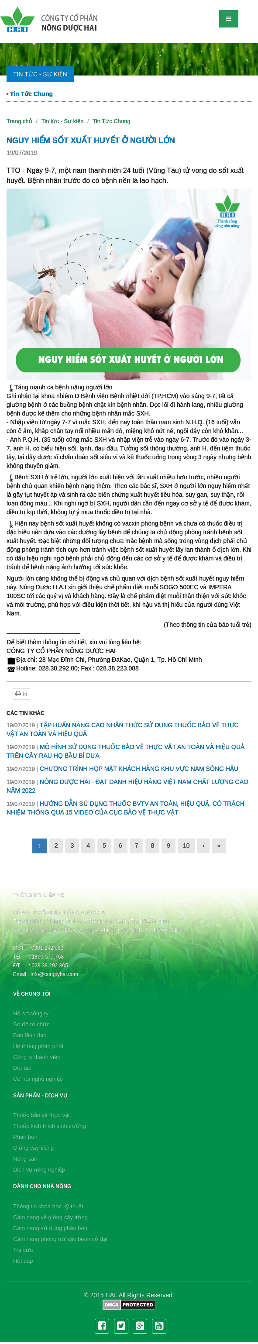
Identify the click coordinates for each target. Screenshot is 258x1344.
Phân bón (25, 1137)
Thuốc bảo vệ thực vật (41, 1115)
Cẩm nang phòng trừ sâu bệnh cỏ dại (60, 1239)
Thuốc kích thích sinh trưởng (49, 1126)
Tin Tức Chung (30, 93)
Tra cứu (23, 1250)
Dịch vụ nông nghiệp (39, 1169)
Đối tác (22, 1068)
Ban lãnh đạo (29, 1035)
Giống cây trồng (33, 1148)
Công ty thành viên (36, 1057)
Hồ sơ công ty (30, 1013)
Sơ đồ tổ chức (31, 1024)
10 (186, 845)
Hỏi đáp (23, 1261)
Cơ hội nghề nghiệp (38, 1079)
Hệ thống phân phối (38, 1046)
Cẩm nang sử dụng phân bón (50, 1228)
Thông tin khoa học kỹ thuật (48, 1206)
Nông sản (25, 1158)
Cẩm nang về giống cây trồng (50, 1217)
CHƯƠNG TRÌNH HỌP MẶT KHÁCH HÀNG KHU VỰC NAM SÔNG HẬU (122, 768)
